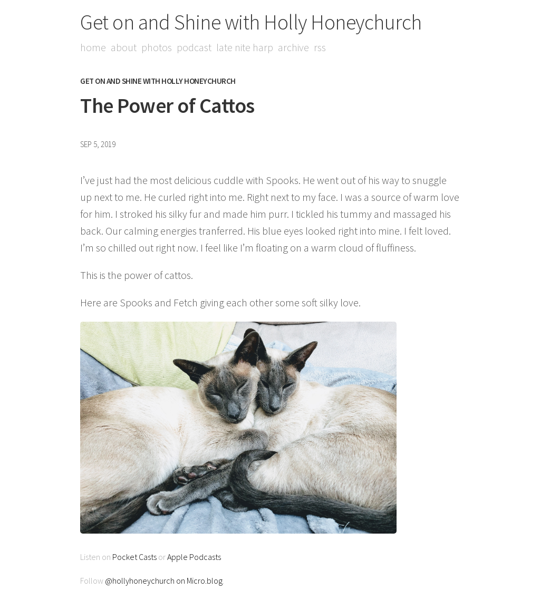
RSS (320, 47)
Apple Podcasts (194, 557)
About (124, 47)
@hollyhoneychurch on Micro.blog (164, 580)
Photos (156, 47)
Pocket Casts (134, 557)
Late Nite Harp (244, 47)
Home (93, 47)
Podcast (194, 47)
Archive (293, 47)
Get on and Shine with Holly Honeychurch (251, 22)
